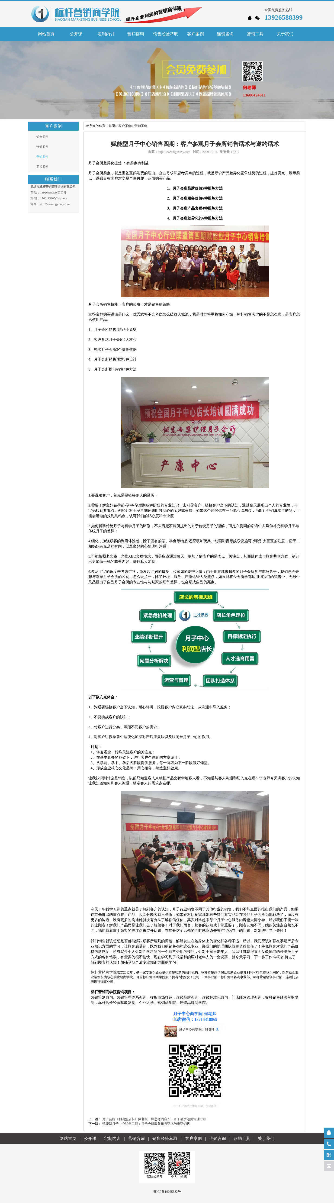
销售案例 (42, 137)
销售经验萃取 (164, 1138)
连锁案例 (42, 146)
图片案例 (42, 166)
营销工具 (242, 1138)
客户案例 (124, 126)
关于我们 (266, 1138)
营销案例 (42, 156)
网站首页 (46, 34)
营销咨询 (136, 1138)
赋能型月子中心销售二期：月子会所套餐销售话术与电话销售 (146, 1124)
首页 (112, 126)
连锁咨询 (217, 1138)
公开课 (90, 1138)
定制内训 (112, 1138)
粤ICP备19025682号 (167, 1191)
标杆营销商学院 (104, 972)
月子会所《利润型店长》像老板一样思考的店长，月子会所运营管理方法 (154, 1119)
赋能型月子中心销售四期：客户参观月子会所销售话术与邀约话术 (195, 144)
